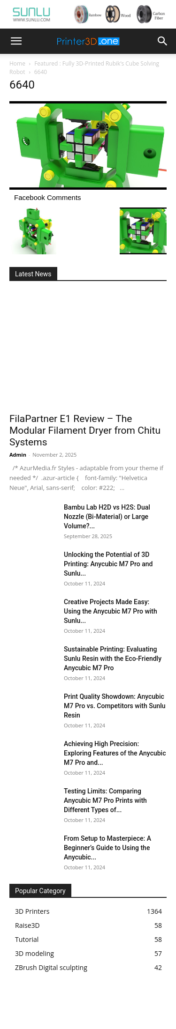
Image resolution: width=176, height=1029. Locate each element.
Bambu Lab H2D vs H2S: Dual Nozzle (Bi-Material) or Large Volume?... (107, 516)
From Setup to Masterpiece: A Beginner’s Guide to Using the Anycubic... (107, 848)
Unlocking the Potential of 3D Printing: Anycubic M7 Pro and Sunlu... (108, 564)
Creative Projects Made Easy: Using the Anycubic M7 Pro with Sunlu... (110, 611)
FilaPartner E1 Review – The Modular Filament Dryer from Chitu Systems (85, 430)
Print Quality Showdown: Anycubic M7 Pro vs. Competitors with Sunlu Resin (115, 706)
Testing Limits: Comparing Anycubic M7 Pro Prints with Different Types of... (105, 800)
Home (17, 63)
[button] (16, 41)
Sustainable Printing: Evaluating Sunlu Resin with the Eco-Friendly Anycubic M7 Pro (112, 658)
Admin (17, 454)
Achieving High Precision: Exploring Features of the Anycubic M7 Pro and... (115, 753)
